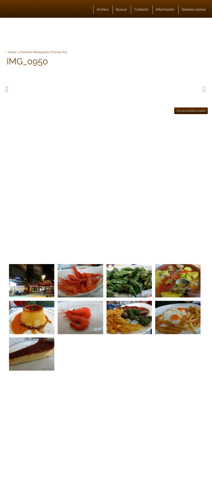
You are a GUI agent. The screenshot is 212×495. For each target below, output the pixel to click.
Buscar (121, 9)
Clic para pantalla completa (191, 110)
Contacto (141, 9)
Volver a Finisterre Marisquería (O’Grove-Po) (37, 52)
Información (165, 9)
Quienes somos (194, 9)
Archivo (103, 9)
